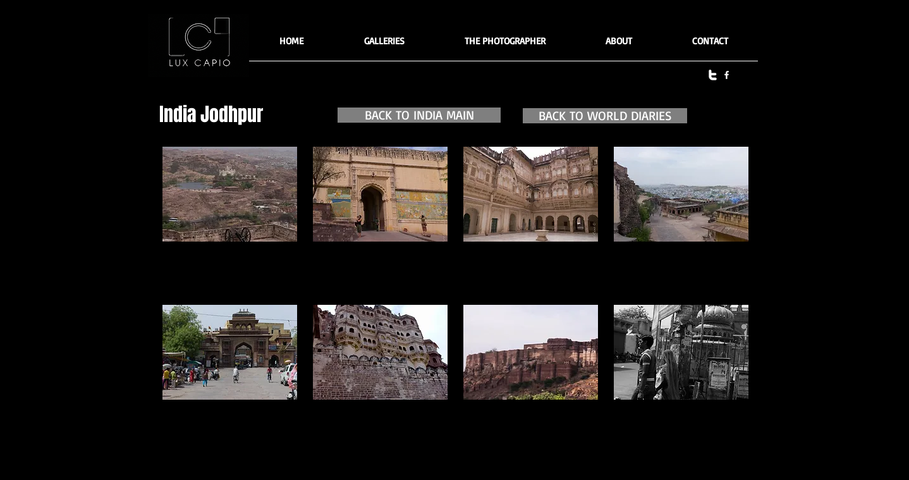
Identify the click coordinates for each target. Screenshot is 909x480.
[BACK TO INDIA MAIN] (419, 115)
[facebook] (726, 75)
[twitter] (712, 75)
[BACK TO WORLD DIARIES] (605, 115)
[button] (384, 45)
